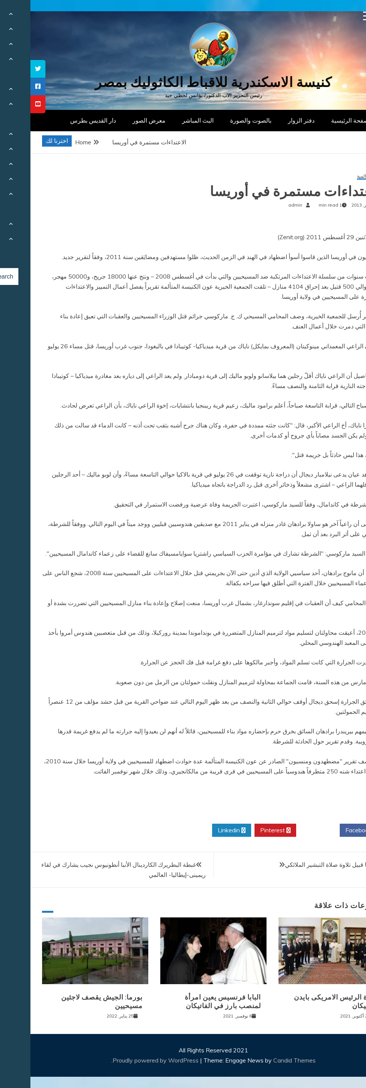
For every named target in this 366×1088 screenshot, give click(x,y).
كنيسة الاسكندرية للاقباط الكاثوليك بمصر (183, 82)
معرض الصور (118, 120)
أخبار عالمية (338, 176)
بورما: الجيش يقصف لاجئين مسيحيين (71, 1001)
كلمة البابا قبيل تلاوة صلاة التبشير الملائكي (306, 864)
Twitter (287, 830)
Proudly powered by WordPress (126, 1060)
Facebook (331, 830)
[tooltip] (7, 69)
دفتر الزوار (271, 120)
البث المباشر (167, 120)
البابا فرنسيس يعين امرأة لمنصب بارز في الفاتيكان (192, 1001)
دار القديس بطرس (63, 120)
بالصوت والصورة (220, 120)
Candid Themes (264, 1060)
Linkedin (201, 830)
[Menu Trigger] (337, 16)
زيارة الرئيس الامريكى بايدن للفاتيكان (306, 1001)
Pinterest (245, 830)
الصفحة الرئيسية (321, 120)
